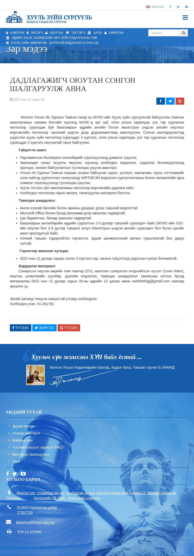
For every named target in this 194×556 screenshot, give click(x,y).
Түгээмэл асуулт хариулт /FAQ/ (37, 447)
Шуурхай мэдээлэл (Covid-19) (74, 43)
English (154, 6)
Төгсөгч (75, 33)
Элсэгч (35, 33)
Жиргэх (44, 328)
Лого (16, 461)
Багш (95, 33)
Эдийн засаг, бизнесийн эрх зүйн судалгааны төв (51, 38)
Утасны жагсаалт (26, 433)
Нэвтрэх (15, 33)
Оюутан (54, 33)
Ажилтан (114, 33)
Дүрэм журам (23, 426)
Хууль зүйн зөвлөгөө (26, 43)
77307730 (25, 513)
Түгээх (20, 328)
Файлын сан (22, 440)
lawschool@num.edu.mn (35, 522)
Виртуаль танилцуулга (30, 454)
